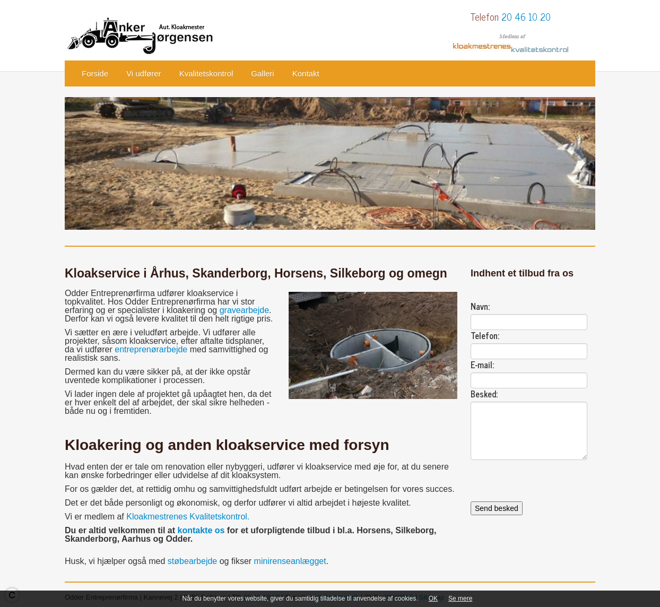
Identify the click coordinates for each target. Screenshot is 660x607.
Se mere (460, 598)
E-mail (481, 364)
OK (433, 598)
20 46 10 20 (526, 16)
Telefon (484, 335)
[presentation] (551, 480)
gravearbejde (244, 310)
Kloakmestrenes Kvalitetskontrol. (187, 516)
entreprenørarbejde (151, 349)
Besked (483, 393)
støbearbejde (192, 561)
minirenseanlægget (290, 561)
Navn (479, 306)
